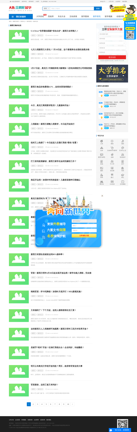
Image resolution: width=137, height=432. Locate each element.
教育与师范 (101, 155)
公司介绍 (111, 1)
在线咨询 (131, 28)
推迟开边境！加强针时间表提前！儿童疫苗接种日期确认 (55, 180)
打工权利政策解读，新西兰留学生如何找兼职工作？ (53, 161)
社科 (101, 148)
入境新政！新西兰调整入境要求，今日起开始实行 (52, 124)
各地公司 (103, 1)
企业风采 (118, 1)
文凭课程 (122, 182)
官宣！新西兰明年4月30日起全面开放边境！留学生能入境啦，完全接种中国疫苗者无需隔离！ (61, 273)
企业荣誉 (36, 420)
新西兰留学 (16, 21)
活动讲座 (73, 16)
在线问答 (120, 16)
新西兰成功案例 (103, 86)
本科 (101, 175)
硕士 (112, 175)
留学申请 (24, 1)
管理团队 (23, 420)
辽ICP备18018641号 (41, 427)
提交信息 (112, 57)
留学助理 (31, 1)
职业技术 (122, 155)
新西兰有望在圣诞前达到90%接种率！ (48, 254)
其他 (101, 162)
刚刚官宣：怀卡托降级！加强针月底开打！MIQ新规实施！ (57, 292)
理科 (122, 142)
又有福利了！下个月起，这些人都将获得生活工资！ (53, 310)
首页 (10, 21)
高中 (122, 162)
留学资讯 (97, 16)
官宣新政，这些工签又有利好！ (45, 385)
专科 (122, 169)
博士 (122, 175)
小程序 (37, 1)
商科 (112, 142)
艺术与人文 (122, 148)
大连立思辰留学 (15, 1)
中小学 (112, 162)
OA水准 (112, 182)
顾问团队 (124, 1)
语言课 (112, 169)
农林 (112, 155)
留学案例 (85, 16)
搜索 (98, 9)
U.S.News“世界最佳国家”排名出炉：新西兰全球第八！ (55, 31)
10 (68, 404)
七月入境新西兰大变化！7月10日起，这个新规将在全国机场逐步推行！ (60, 50)
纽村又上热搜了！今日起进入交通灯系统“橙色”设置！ (54, 143)
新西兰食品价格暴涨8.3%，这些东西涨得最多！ (52, 87)
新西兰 (34, 35)
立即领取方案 (84, 235)
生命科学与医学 (112, 148)
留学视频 (108, 16)
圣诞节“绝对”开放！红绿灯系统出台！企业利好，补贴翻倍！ (57, 347)
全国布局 (42, 420)
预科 (101, 169)
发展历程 (30, 420)
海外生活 (35, 21)
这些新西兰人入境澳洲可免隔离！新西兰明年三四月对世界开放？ (59, 329)
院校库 (51, 16)
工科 (101, 142)
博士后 (102, 182)
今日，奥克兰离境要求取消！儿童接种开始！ (50, 105)
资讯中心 (22, 21)
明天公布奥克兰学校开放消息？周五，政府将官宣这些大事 (56, 366)
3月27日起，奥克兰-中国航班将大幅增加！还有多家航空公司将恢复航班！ (61, 68)
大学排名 (41, 15)
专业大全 (61, 16)
